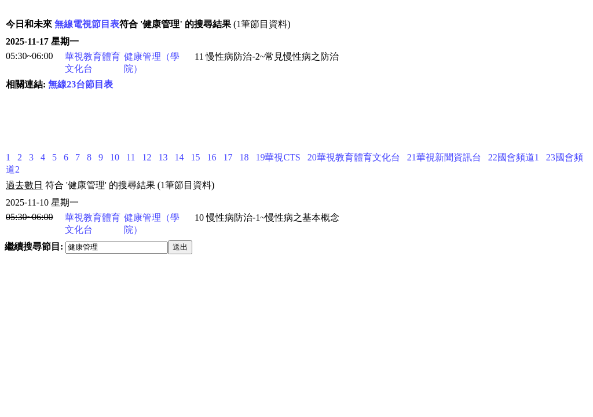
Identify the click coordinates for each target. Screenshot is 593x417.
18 (243, 157)
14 (179, 157)
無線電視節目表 (86, 24)
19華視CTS (277, 157)
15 (195, 157)
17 (227, 157)
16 (211, 157)
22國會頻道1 (513, 157)
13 (162, 157)
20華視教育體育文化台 (354, 157)
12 (146, 157)
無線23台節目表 (80, 84)
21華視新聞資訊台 (444, 157)
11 (130, 157)
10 (114, 157)
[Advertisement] (216, 121)
